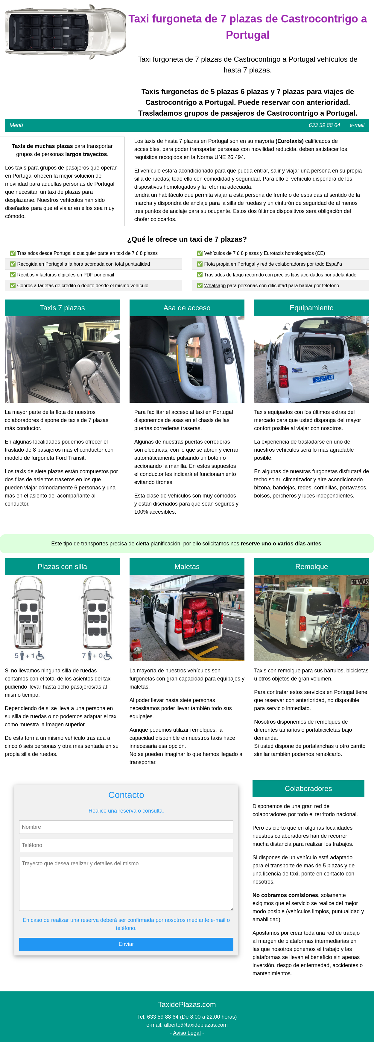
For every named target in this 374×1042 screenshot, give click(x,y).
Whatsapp (215, 285)
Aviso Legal (187, 1033)
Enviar (126, 944)
